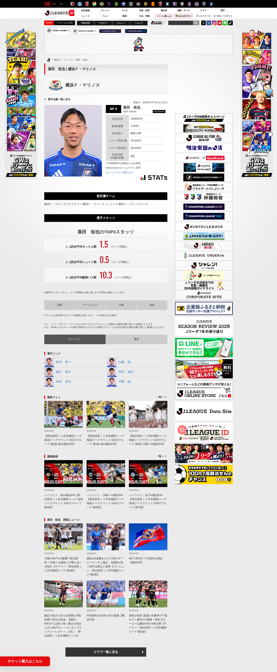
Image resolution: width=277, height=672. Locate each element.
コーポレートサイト (222, 16)
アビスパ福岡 (204, 4)
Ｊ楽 (164, 16)
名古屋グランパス (152, 4)
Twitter (203, 23)
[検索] (196, 23)
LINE (225, 23)
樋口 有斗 (57, 372)
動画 (125, 16)
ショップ (139, 23)
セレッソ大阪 (174, 4)
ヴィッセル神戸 (182, 4)
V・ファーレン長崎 (211, 4)
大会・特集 (144, 16)
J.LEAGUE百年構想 (158, 23)
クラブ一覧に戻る (105, 652)
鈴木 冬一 (57, 362)
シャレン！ (121, 23)
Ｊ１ (47, 3)
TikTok (230, 23)
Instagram (214, 23)
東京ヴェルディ (116, 4)
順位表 (164, 10)
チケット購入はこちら (25, 661)
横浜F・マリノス (138, 4)
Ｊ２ (53, 3)
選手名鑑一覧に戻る (59, 99)
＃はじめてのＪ (184, 16)
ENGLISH (85, 23)
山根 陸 (119, 362)
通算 (136, 339)
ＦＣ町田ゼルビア (123, 4)
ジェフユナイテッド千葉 (94, 4)
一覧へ (160, 397)
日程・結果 (144, 10)
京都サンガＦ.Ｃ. (160, 4)
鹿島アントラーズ (72, 4)
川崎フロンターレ (130, 4)
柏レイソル (101, 4)
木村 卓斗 (57, 382)
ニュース (85, 16)
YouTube (219, 23)
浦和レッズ (87, 4)
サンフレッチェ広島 (196, 4)
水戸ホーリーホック (79, 4)
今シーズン (75, 339)
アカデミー (103, 23)
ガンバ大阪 (167, 4)
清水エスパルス (145, 4)
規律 (151, 304)
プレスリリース (203, 16)
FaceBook (209, 23)
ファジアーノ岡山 (189, 4)
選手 (223, 10)
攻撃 (59, 304)
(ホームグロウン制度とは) (119, 172)
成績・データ (183, 10)
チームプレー (90, 304)
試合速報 (85, 10)
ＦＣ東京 (109, 4)
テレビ (125, 10)
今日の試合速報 (65, 23)
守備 (121, 304)
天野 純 (119, 382)
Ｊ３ (60, 3)
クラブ (203, 10)
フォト (105, 16)
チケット (105, 10)
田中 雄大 (120, 372)
